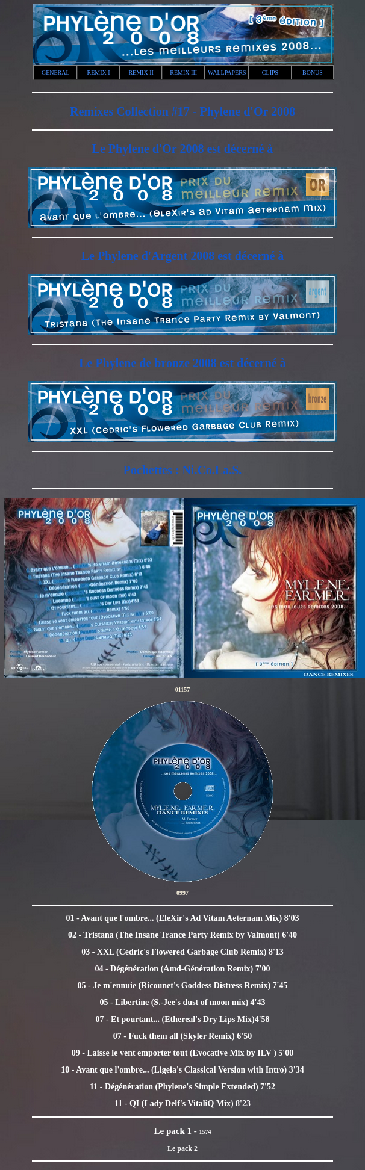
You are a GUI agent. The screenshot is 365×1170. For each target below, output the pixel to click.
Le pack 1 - (176, 1131)
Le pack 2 (182, 1148)
